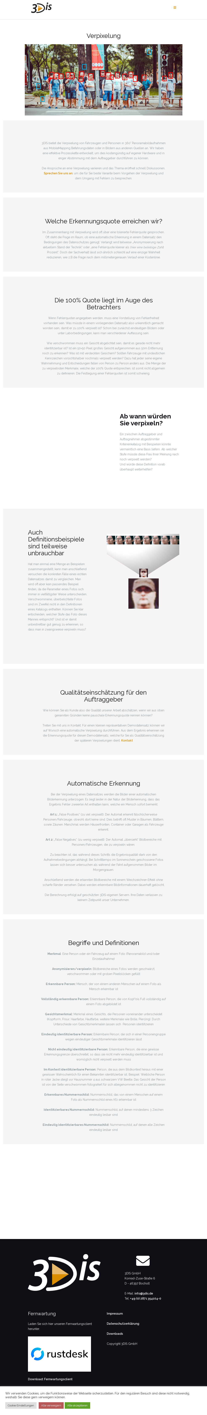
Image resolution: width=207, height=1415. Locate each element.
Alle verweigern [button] (51, 1405)
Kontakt (127, 740)
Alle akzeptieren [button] (77, 1405)
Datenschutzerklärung (123, 1323)
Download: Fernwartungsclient (50, 1379)
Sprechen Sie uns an (58, 173)
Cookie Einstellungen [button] (21, 1405)
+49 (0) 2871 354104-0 (145, 1298)
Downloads (115, 1333)
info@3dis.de (143, 1293)
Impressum (115, 1313)
